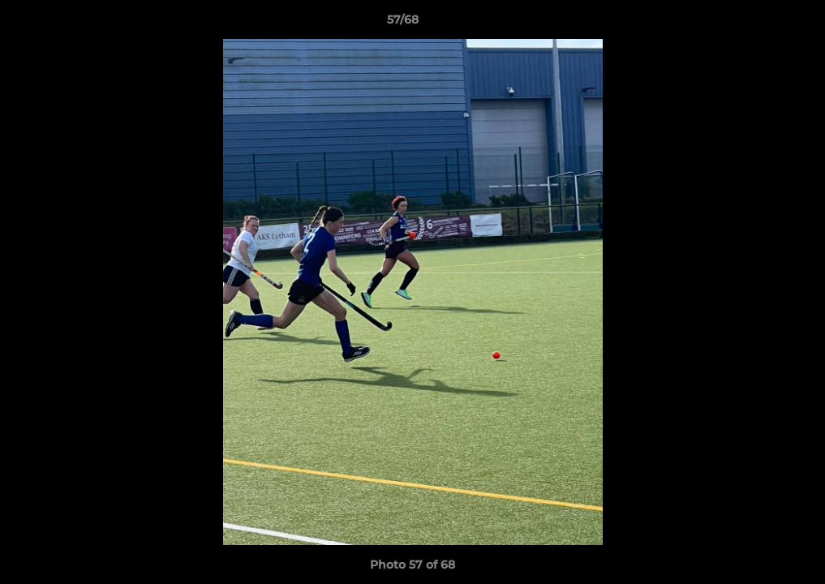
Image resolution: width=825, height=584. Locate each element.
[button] (757, 23)
